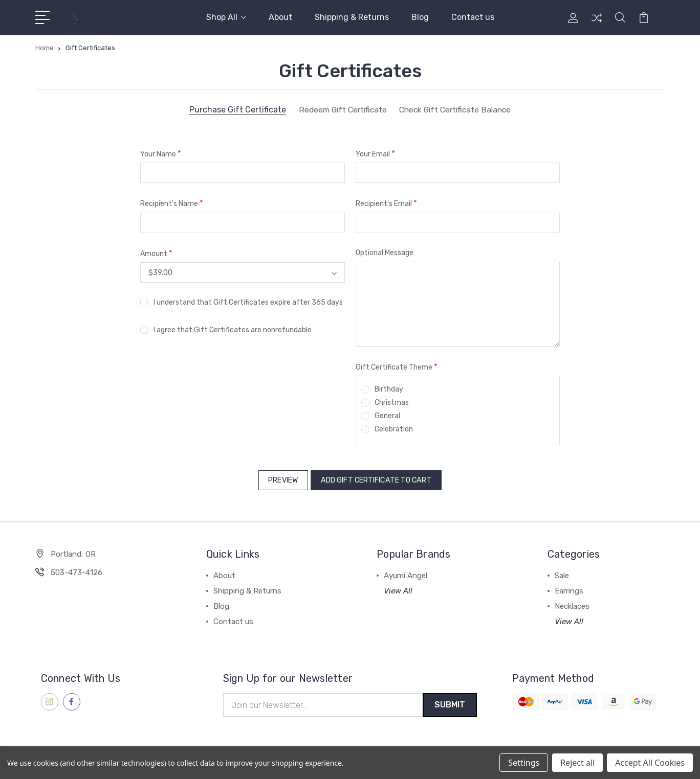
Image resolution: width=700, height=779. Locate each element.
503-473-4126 (76, 569)
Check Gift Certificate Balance (457, 109)
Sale (562, 572)
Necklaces (572, 603)
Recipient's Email (386, 203)
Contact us (472, 17)
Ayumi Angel (405, 572)
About (280, 17)
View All (398, 587)
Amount (156, 253)
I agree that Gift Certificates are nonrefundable (233, 329)
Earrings (569, 587)
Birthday (389, 389)
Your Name (160, 153)
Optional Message (384, 252)
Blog (420, 17)
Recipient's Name (171, 203)
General (387, 415)
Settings (523, 762)
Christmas (392, 402)
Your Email (375, 153)
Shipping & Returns (352, 17)
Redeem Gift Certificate (339, 109)
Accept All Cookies (650, 762)
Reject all (577, 762)
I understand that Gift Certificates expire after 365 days (248, 301)
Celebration (394, 429)
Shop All (226, 17)
